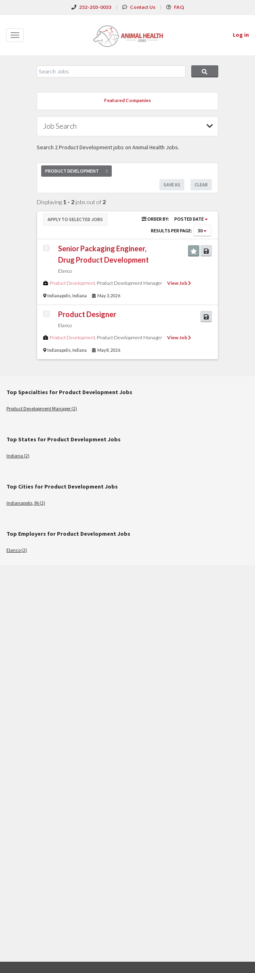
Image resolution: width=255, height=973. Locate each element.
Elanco (65, 271)
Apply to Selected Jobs (75, 219)
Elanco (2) (16, 550)
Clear (201, 185)
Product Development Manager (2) (41, 408)
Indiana (79, 295)
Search (205, 71)
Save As (171, 185)
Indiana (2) (17, 456)
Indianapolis (59, 295)
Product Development (72, 283)
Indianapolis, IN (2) (25, 503)
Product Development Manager (129, 283)
